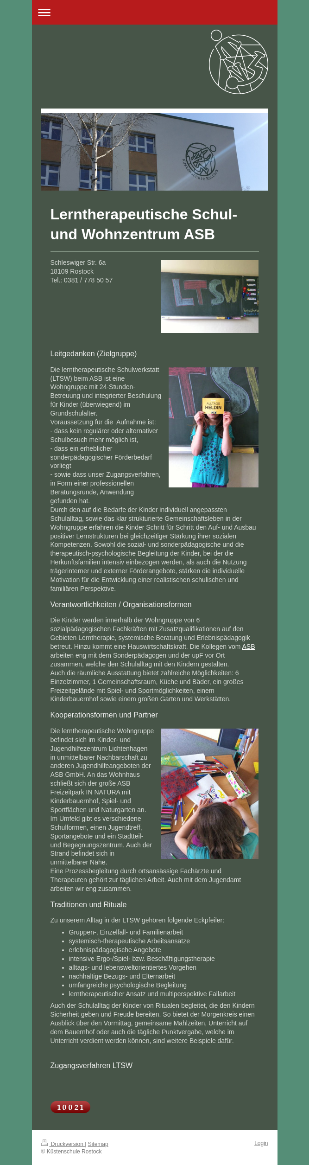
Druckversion (63, 1144)
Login (261, 1143)
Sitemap (98, 1144)
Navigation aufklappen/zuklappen (154, 12)
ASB (248, 646)
